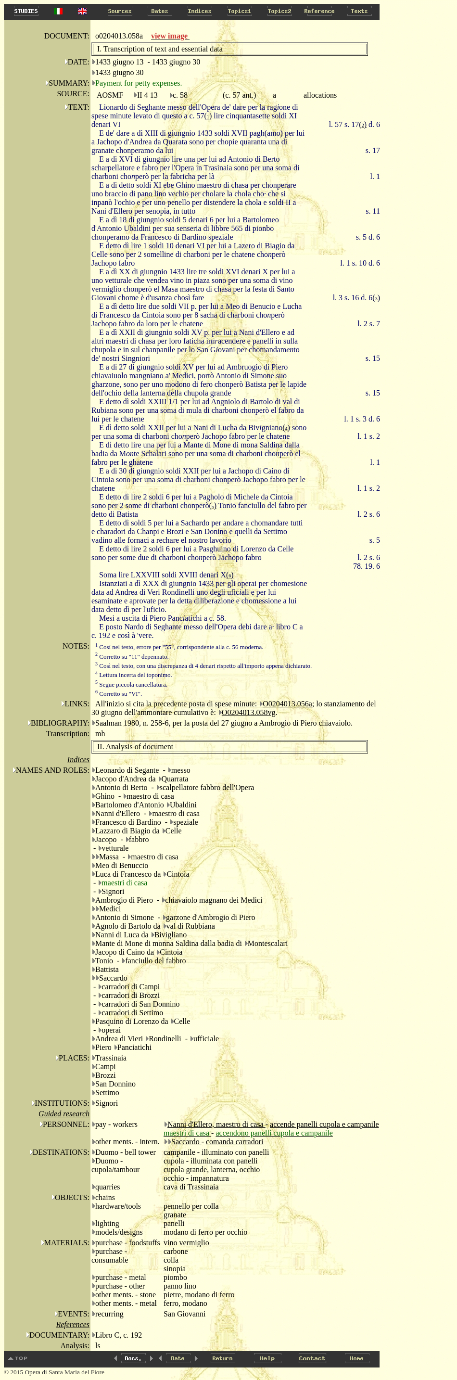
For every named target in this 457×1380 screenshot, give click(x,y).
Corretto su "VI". (118, 693)
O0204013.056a (287, 704)
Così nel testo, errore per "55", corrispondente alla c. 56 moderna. (179, 647)
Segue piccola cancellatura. (131, 684)
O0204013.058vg (249, 712)
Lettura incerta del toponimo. (133, 674)
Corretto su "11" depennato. (132, 656)
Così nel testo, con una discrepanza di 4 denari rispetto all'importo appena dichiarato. (203, 665)
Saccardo (186, 1141)
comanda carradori (234, 1141)
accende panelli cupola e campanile (324, 1124)
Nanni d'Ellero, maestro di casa (216, 1124)
